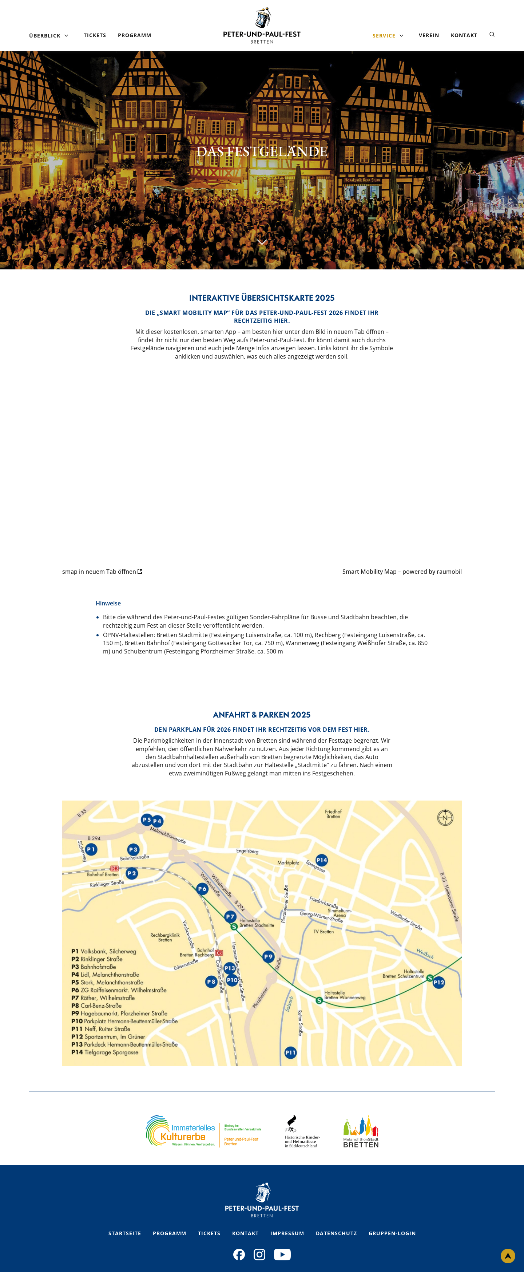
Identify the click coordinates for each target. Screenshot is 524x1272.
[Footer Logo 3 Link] (361, 1131)
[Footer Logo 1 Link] (203, 1131)
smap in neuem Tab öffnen (102, 572)
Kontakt (464, 35)
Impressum (287, 1233)
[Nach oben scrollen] (508, 1256)
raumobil (449, 572)
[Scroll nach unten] (262, 242)
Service (384, 35)
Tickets (95, 35)
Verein (429, 35)
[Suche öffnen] (492, 34)
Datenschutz (336, 1233)
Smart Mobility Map (369, 572)
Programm (134, 35)
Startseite (124, 1233)
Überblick (44, 35)
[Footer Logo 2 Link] (302, 1131)
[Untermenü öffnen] (66, 36)
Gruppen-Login (392, 1233)
